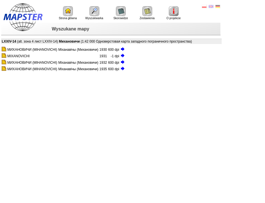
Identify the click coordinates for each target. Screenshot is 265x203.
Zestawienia (147, 13)
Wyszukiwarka (94, 13)
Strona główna (68, 13)
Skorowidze (120, 13)
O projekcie (174, 13)
